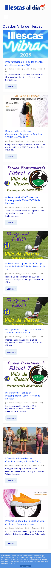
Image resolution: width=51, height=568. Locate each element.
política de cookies (26, 561)
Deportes (34, 141)
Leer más (11, 86)
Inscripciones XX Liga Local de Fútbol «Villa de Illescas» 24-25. (25, 331)
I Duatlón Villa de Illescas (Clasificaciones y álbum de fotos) (23, 460)
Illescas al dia (14, 69)
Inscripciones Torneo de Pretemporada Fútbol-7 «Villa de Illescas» (22, 395)
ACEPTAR (25, 566)
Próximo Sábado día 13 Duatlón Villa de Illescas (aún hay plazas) (25, 522)
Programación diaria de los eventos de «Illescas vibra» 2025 (24, 63)
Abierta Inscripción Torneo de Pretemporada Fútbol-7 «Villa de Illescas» (22, 200)
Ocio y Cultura (36, 69)
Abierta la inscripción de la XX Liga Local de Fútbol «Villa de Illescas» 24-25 (25, 266)
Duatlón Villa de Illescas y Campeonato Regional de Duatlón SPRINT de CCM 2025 (23, 134)
